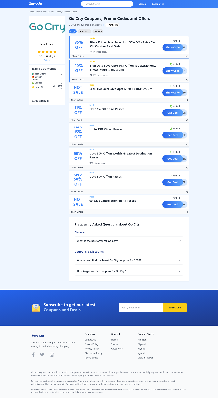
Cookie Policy (92, 344)
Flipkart (142, 344)
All (72, 31)
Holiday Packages (63, 12)
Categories (158, 3)
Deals (98, 31)
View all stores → (147, 357)
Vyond (141, 353)
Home (31, 12)
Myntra (141, 348)
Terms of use (91, 357)
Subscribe (175, 307)
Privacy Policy (92, 348)
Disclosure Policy (93, 353)
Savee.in (37, 335)
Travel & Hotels (48, 12)
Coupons (84, 31)
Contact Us (90, 339)
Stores (142, 3)
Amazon (142, 339)
